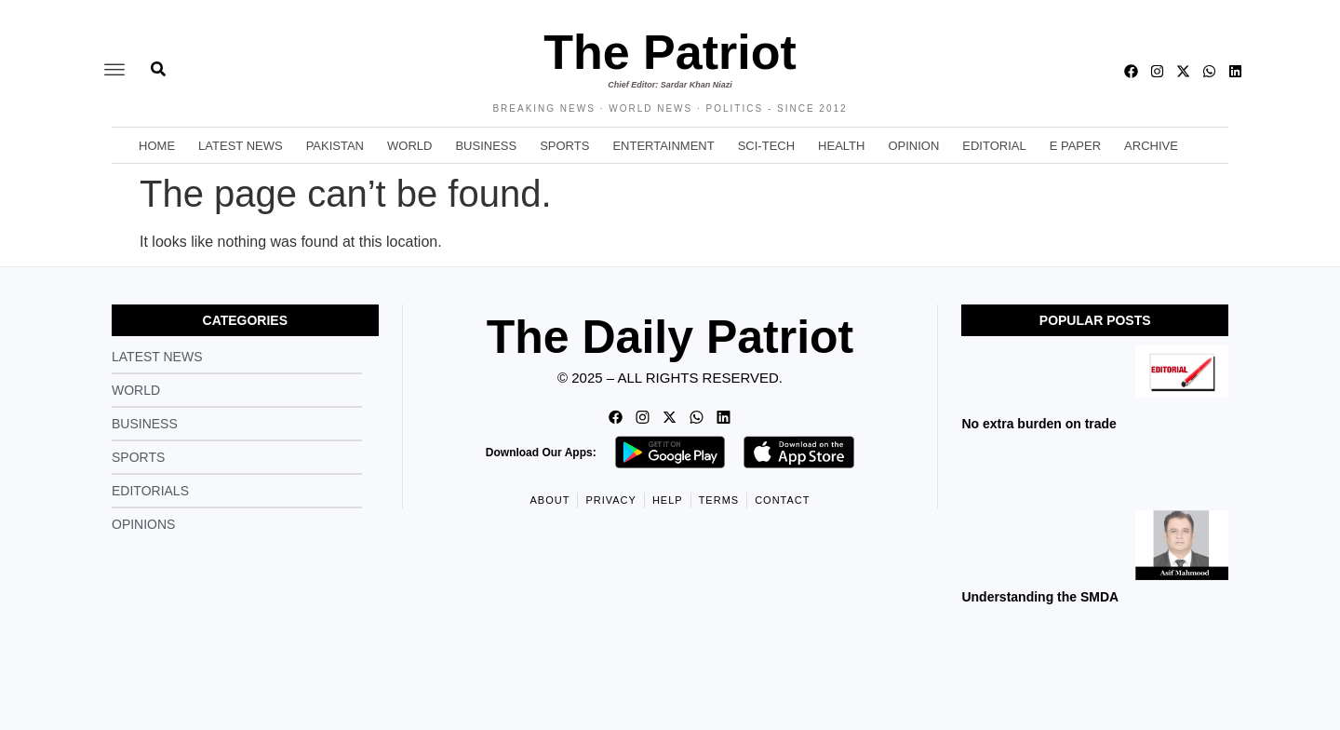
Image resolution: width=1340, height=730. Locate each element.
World (409, 146)
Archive (1151, 146)
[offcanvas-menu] (114, 71)
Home (157, 146)
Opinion (913, 146)
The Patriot (670, 52)
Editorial (993, 146)
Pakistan (335, 146)
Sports (564, 146)
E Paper (1075, 146)
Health (841, 146)
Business (485, 146)
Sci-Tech (766, 146)
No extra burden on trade (1038, 423)
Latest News (240, 146)
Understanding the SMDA (1040, 596)
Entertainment (663, 146)
